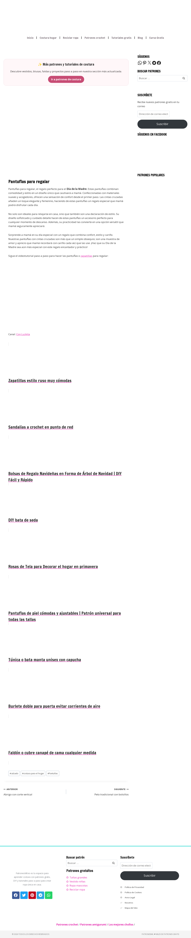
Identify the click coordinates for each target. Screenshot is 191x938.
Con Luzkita (23, 334)
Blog (140, 38)
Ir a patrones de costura (66, 79)
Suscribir (162, 124)
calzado (14, 773)
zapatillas (86, 256)
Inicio (30, 38)
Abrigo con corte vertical (34, 791)
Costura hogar (48, 38)
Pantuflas (53, 773)
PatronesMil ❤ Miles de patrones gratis (160, 934)
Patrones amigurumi (93, 924)
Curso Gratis (156, 38)
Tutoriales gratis (121, 38)
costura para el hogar (33, 773)
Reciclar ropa (70, 38)
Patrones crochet (95, 38)
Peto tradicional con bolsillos (99, 791)
